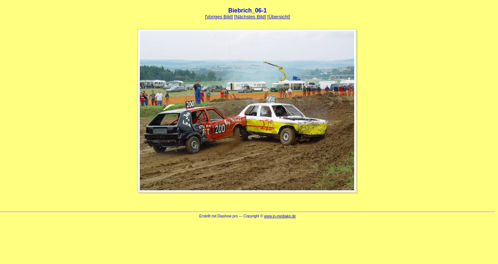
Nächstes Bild (250, 16)
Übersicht (279, 16)
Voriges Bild (219, 16)
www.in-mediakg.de (280, 216)
